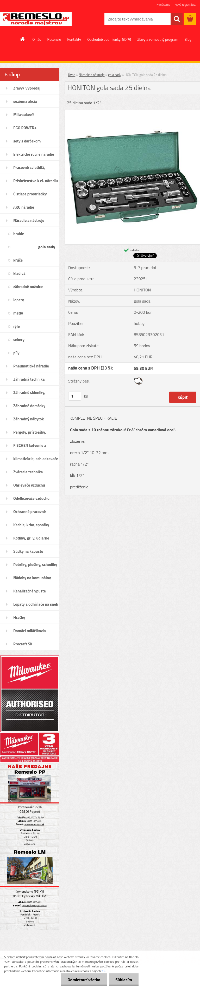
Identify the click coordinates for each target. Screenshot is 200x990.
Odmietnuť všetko (83, 980)
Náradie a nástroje (92, 74)
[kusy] (74, 396)
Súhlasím (123, 980)
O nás (36, 39)
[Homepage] (22, 39)
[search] (177, 19)
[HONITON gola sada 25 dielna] (132, 112)
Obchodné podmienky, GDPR (109, 39)
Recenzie (54, 39)
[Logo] (36, 19)
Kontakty (74, 39)
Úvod (71, 74)
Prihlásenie (163, 4)
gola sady (114, 74)
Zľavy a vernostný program (157, 39)
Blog (187, 39)
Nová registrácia (185, 4)
